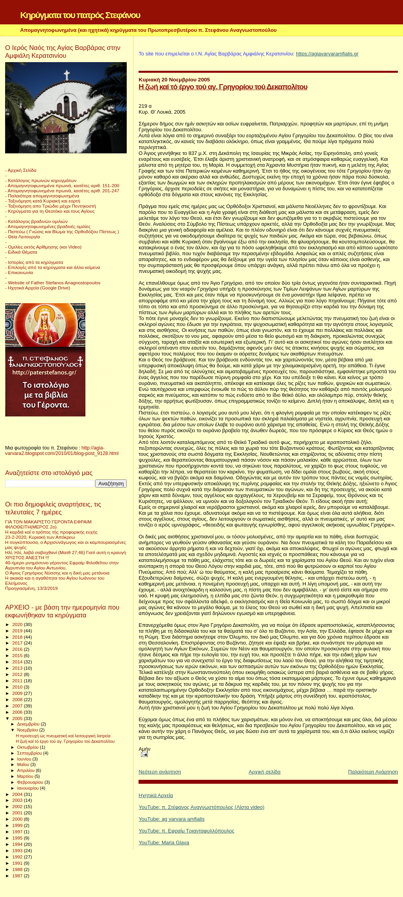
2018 (18, 636)
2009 (18, 693)
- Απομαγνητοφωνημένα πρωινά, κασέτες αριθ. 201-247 (62, 190)
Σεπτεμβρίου (30, 753)
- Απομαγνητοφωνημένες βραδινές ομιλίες (48, 226)
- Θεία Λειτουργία (22, 236)
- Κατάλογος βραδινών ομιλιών (36, 221)
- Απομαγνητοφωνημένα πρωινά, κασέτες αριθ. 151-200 (62, 185)
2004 (18, 794)
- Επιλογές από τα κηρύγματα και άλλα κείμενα (52, 267)
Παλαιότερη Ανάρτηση (373, 772)
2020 (18, 624)
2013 (18, 667)
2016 (18, 649)
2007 (18, 705)
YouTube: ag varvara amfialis (171, 819)
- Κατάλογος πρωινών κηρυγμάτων (40, 180)
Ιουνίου (25, 759)
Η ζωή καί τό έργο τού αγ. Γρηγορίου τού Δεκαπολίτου (223, 87)
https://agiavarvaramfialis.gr (327, 54)
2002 (18, 806)
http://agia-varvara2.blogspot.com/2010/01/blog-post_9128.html (61, 450)
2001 (18, 812)
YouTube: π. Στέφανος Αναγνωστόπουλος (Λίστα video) (201, 807)
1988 (18, 869)
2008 (18, 699)
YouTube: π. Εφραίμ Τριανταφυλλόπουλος (186, 831)
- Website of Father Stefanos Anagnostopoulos (52, 282)
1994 (18, 844)
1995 (18, 837)
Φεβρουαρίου (30, 782)
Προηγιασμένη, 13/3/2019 (31, 588)
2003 (18, 800)
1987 (18, 875)
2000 (18, 818)
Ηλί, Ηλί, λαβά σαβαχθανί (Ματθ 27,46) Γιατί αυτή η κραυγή (65, 552)
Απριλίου (26, 770)
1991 (18, 863)
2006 (18, 712)
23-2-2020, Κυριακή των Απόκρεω (40, 537)
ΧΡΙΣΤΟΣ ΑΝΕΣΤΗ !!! (27, 557)
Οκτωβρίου (28, 747)
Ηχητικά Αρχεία (156, 795)
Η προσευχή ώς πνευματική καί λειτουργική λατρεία (63, 735)
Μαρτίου (26, 776)
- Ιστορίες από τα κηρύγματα (34, 262)
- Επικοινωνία (19, 272)
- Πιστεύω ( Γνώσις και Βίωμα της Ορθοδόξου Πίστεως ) (62, 231)
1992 (18, 856)
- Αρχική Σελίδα (21, 170)
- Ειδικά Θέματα (21, 251)
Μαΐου (24, 764)
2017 (18, 642)
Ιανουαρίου (28, 788)
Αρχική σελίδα (265, 772)
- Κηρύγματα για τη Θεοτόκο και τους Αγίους (49, 211)
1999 (18, 825)
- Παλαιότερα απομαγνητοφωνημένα (42, 195)
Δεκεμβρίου (29, 724)
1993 (18, 850)
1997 (18, 831)
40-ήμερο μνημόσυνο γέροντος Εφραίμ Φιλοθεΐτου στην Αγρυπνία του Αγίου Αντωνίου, (61, 565)
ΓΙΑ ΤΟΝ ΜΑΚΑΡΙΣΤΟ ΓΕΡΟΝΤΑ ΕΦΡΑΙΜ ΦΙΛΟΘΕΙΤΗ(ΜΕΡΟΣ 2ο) (48, 524)
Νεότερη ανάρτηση (160, 772)
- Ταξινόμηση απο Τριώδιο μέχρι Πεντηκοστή (50, 205)
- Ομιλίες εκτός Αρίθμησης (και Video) (43, 246)
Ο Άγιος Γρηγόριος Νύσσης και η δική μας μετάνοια (57, 572)
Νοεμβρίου (28, 730)
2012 (18, 674)
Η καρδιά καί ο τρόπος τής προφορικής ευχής (51, 531)
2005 (18, 718)
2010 (18, 686)
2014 (18, 661)
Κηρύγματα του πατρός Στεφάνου (80, 15)
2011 (18, 680)
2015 (18, 655)
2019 (18, 630)
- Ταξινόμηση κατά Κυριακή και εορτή (42, 200)
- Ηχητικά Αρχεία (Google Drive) (37, 287)
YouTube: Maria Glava (164, 842)
